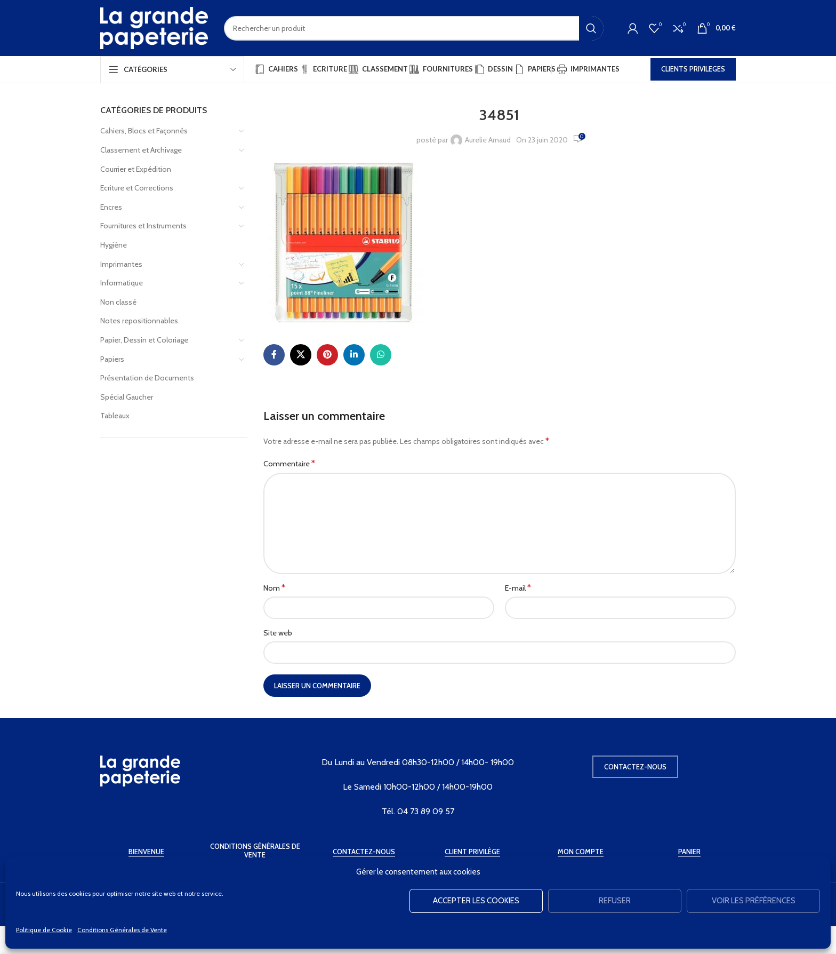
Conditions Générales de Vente (122, 930)
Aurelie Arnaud (488, 140)
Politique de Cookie (44, 930)
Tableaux (115, 415)
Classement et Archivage (141, 150)
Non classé (118, 302)
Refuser (615, 900)
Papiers (112, 359)
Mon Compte (581, 852)
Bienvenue (146, 852)
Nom (274, 588)
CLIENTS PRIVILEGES (693, 69)
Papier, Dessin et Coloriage (144, 340)
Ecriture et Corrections (136, 188)
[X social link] (300, 354)
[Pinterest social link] (327, 354)
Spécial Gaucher (126, 397)
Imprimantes (121, 264)
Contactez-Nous (364, 852)
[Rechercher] (414, 28)
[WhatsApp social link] (380, 354)
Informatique (121, 283)
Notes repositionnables (139, 320)
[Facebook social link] (274, 354)
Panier (689, 852)
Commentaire (289, 463)
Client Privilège (472, 852)
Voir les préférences (753, 900)
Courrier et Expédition (135, 169)
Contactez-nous (635, 766)
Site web (277, 633)
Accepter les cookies (476, 900)
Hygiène (113, 245)
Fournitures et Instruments (143, 225)
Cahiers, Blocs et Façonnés (144, 131)
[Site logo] (154, 27)
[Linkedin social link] (354, 354)
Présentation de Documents (147, 378)
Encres (111, 207)
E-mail (518, 588)
